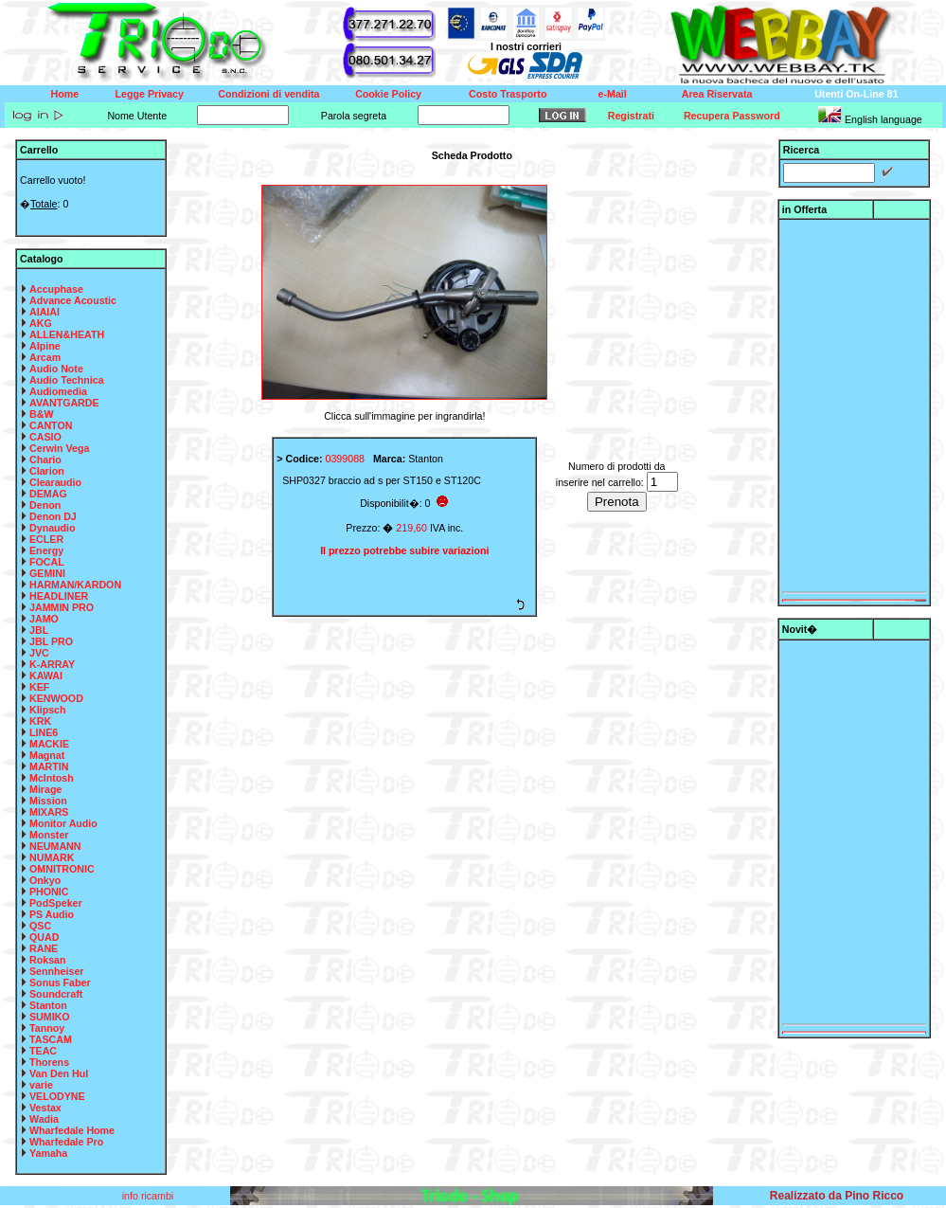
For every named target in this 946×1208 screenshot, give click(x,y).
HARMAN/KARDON (75, 584)
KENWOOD (56, 698)
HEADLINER (58, 596)
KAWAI (45, 675)
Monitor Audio (63, 823)
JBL (38, 630)
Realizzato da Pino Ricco (836, 1195)
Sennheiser (56, 971)
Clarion (46, 471)
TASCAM (50, 1039)
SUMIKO (49, 1016)
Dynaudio (52, 527)
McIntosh (51, 778)
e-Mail (612, 93)
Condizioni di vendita (268, 93)
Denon (45, 505)
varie (41, 1085)
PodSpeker (55, 903)
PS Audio (51, 914)
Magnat (46, 755)
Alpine (45, 346)
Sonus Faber (60, 982)
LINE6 (43, 732)
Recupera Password (732, 115)
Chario (45, 459)
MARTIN (48, 766)
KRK (40, 721)
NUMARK (51, 857)
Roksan (47, 959)
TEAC (43, 1050)
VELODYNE (57, 1096)
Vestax (45, 1107)
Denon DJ (53, 516)
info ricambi (149, 1195)
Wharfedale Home (72, 1130)
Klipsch (47, 709)
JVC (39, 652)
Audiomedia (58, 391)
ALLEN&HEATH (66, 334)
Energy (46, 550)
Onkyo (45, 880)
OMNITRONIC (62, 868)
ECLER (46, 539)
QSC (40, 925)
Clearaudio (55, 482)
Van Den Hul (58, 1073)
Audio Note (56, 368)
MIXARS (48, 812)
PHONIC (48, 891)
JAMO (44, 618)
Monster (48, 834)
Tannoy (46, 1028)
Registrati (631, 115)
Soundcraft (55, 994)
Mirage (45, 789)
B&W (41, 414)
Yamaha (48, 1153)
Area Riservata (717, 93)
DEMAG (48, 493)
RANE (43, 948)
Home (65, 93)
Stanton (48, 1005)
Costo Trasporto (507, 93)
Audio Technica (66, 380)
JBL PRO (51, 641)
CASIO (45, 436)
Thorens (49, 1062)
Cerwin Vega (59, 448)
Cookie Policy (388, 93)
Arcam (45, 357)
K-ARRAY (52, 664)
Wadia (44, 1119)
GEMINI (47, 573)
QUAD (44, 937)
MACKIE (49, 743)
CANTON (50, 425)
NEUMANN (54, 846)
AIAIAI (44, 311)
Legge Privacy (150, 93)
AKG (40, 323)
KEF (39, 687)
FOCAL (46, 562)
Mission (48, 800)
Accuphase (56, 289)
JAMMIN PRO (61, 607)
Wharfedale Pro (66, 1141)
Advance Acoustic (72, 300)
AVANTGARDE (64, 402)
